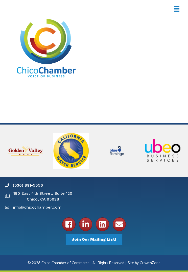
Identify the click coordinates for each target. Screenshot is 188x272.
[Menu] (176, 9)
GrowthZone (150, 263)
